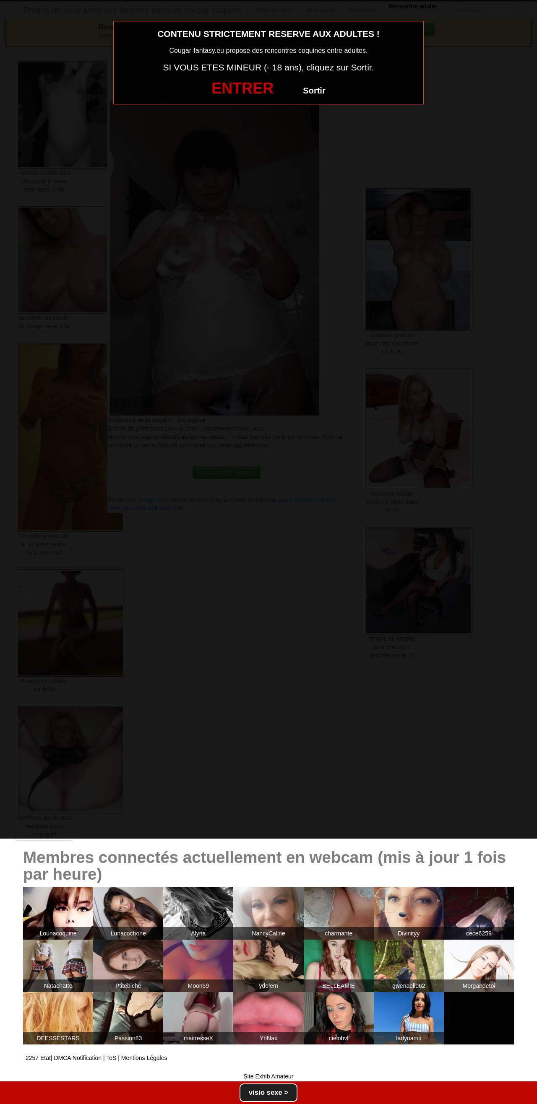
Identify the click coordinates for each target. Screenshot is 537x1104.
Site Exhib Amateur (268, 1076)
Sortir (314, 90)
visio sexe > (269, 1092)
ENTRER (242, 88)
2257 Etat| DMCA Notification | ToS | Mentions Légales (96, 1058)
